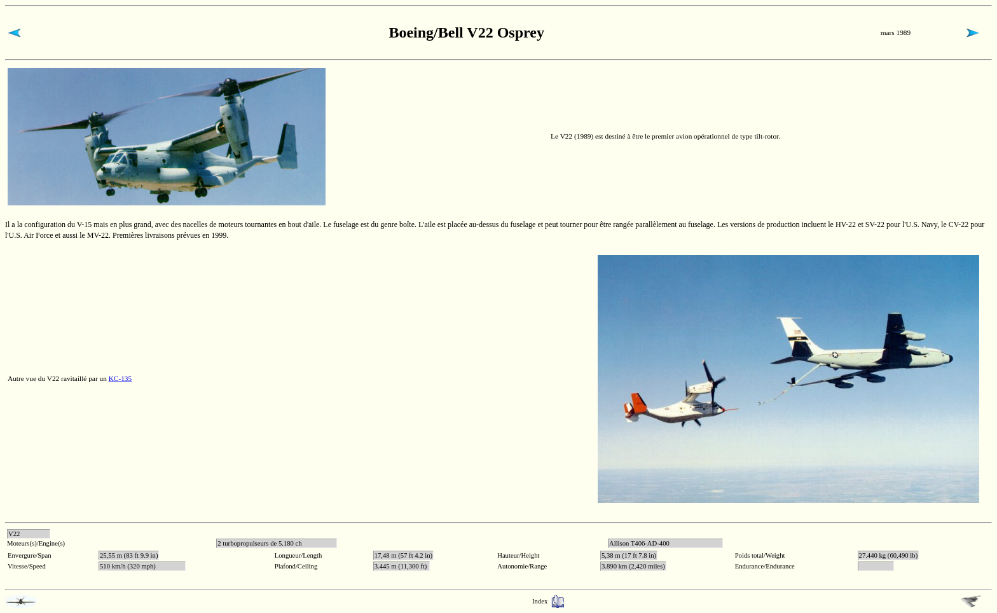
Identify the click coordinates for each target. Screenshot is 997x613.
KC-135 (120, 378)
